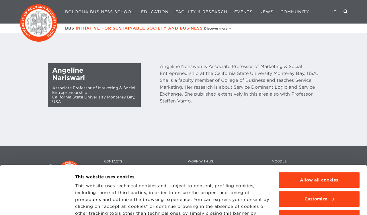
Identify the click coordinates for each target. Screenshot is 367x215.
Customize (319, 153)
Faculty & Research (201, 11)
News (266, 11)
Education (155, 11)
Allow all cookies (319, 134)
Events (243, 11)
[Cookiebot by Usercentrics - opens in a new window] (37, 203)
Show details (89, 203)
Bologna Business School (99, 11)
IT (334, 11)
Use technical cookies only (319, 172)
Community (294, 11)
